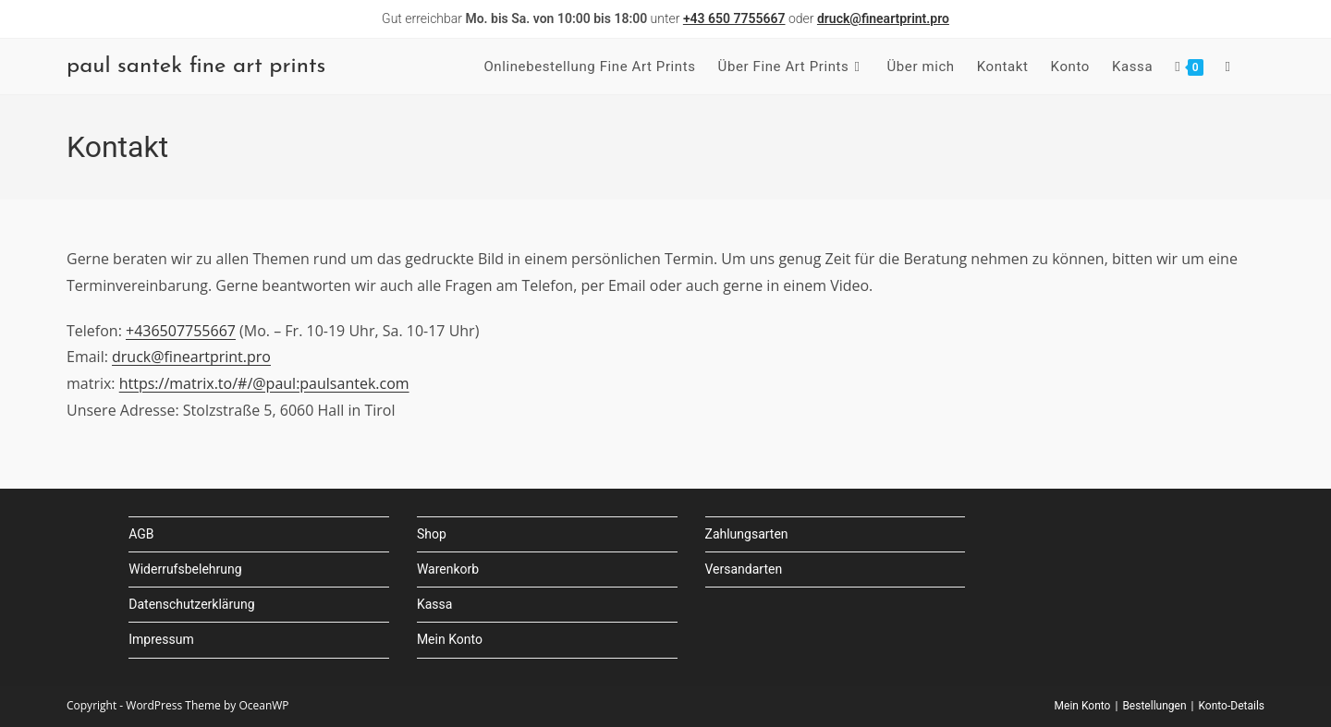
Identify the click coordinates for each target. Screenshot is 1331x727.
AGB (140, 534)
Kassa (434, 604)
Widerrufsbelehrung (184, 569)
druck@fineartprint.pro (191, 356)
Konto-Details (1231, 705)
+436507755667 (181, 331)
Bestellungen (1154, 705)
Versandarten (744, 569)
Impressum (160, 639)
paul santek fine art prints (196, 66)
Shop (431, 534)
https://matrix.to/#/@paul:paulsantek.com (264, 383)
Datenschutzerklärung (191, 604)
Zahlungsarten (746, 534)
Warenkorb (448, 569)
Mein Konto (449, 639)
